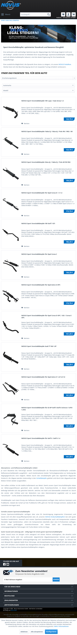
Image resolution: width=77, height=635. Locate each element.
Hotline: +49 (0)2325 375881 (66, 18)
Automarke (7, 85)
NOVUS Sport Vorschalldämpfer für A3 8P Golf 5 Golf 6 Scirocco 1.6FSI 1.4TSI (46, 409)
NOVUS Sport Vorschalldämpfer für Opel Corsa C (39, 254)
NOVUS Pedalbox (65, 64)
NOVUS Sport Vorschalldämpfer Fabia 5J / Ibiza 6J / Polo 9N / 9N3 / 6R (47, 131)
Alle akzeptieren (37, 632)
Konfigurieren (51, 632)
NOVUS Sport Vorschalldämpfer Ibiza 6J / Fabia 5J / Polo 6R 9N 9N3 (45, 162)
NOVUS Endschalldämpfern (55, 517)
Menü (5, 14)
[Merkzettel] (63, 14)
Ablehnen (24, 632)
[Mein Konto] (68, 14)
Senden (56, 579)
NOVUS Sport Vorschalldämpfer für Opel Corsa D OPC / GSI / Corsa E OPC (46, 316)
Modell (5, 90)
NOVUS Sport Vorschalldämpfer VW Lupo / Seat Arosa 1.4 (42, 101)
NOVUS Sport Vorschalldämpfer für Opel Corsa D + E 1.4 (41, 193)
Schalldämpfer (41, 478)
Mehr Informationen (61, 626)
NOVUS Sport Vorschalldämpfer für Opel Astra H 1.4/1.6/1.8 (43, 377)
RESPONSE (14, 610)
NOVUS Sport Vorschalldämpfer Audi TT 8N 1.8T (38, 346)
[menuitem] (5, 14)
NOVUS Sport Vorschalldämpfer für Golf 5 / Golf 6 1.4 (40, 438)
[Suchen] (48, 14)
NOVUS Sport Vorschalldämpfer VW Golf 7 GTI (38, 223)
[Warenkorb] (73, 14)
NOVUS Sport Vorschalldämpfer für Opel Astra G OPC (40, 285)
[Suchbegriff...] (35, 14)
